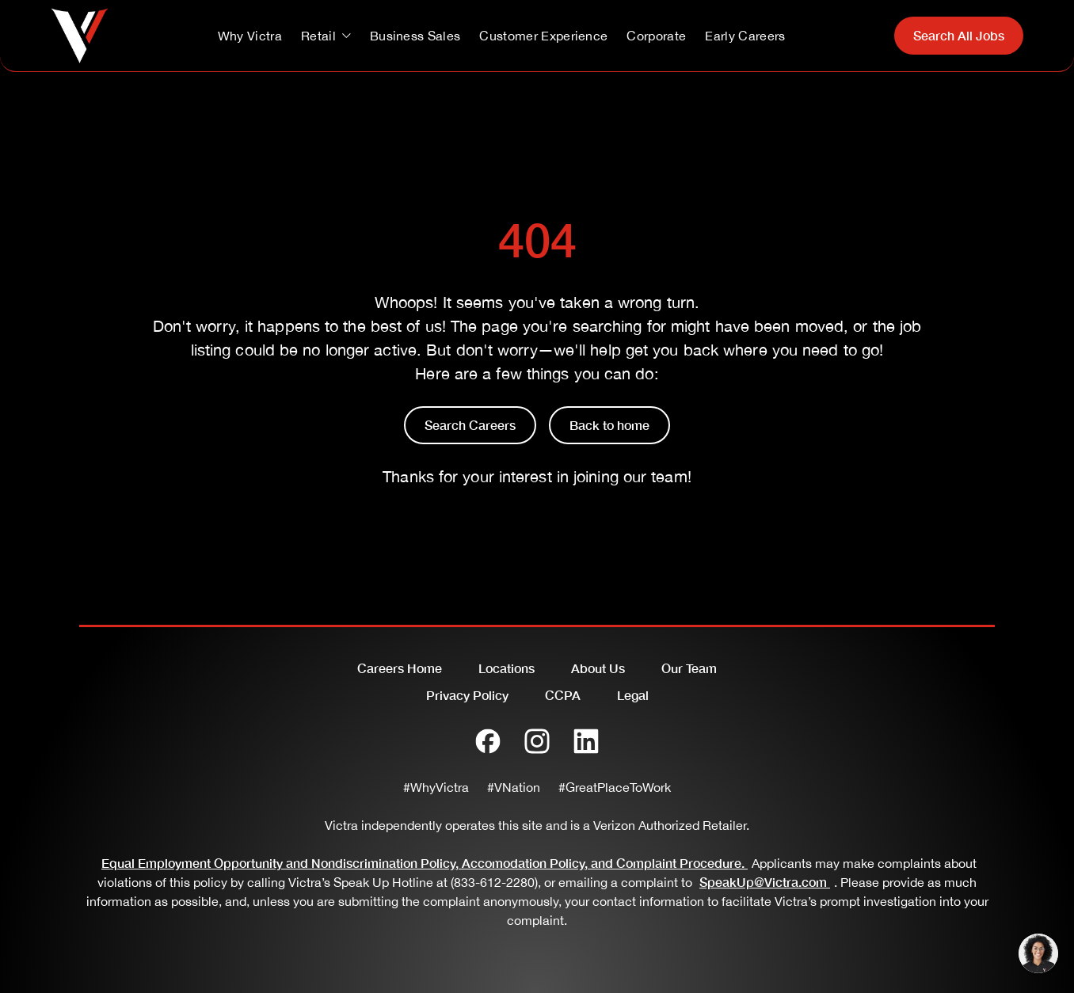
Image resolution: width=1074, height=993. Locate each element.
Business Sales (415, 36)
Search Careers (470, 424)
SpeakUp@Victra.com (766, 881)
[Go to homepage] (80, 35)
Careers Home (399, 667)
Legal (633, 694)
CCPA (563, 694)
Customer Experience (543, 36)
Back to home (609, 424)
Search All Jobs (958, 35)
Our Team (689, 667)
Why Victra (250, 36)
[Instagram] (537, 741)
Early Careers (745, 36)
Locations (506, 667)
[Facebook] (488, 741)
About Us (598, 667)
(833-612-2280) (494, 882)
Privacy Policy (467, 694)
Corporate (656, 36)
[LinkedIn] (586, 741)
